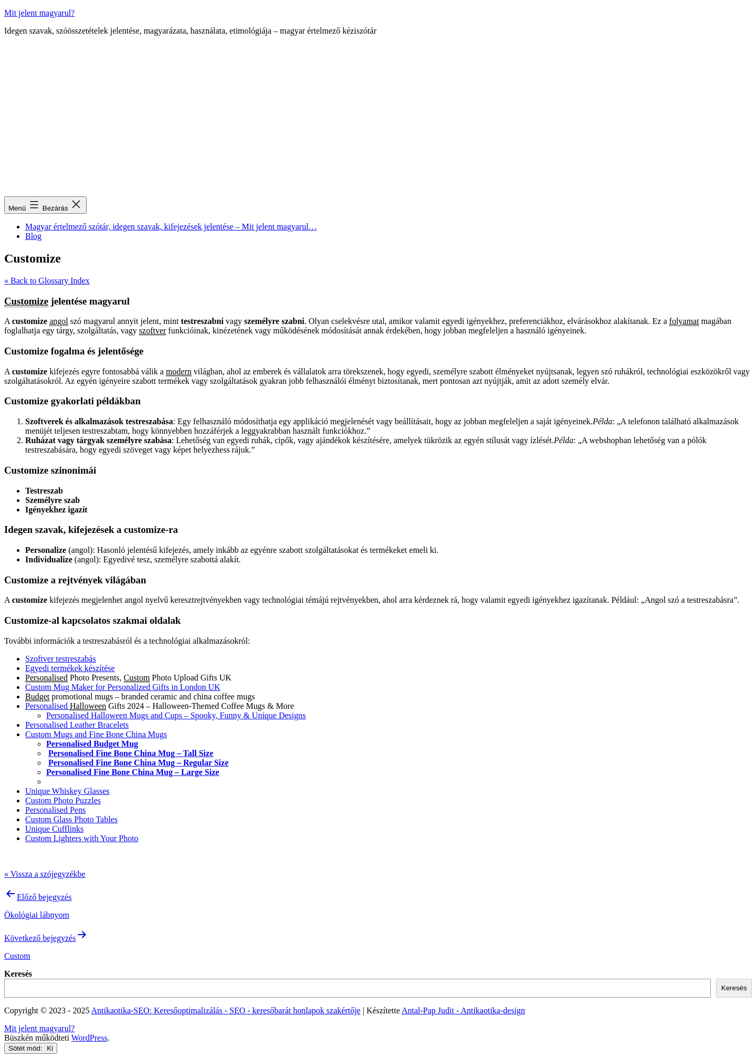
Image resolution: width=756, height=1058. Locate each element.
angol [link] (58, 321)
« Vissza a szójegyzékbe (45, 874)
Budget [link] (37, 696)
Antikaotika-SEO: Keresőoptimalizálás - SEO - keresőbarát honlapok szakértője (226, 1010)
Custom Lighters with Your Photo (82, 838)
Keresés (18, 973)
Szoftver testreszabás (60, 658)
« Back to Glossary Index (47, 280)
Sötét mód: (30, 1048)
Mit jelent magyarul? (39, 12)
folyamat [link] (684, 321)
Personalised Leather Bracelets (77, 724)
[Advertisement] (378, 117)
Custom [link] (137, 677)
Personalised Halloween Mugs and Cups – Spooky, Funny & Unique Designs (176, 715)
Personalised (47, 705)
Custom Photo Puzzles (63, 800)
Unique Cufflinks (54, 828)
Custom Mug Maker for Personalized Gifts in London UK (122, 687)
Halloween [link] (88, 705)
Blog (33, 236)
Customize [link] (26, 301)
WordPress (89, 1037)
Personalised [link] (46, 677)
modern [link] (179, 371)
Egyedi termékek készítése (70, 668)
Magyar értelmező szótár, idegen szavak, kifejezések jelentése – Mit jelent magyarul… (171, 226)
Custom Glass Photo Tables (71, 819)
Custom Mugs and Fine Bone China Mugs (96, 734)
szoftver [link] (152, 330)
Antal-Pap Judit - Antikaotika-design (463, 1010)
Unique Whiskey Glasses (67, 791)
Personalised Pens (55, 809)
